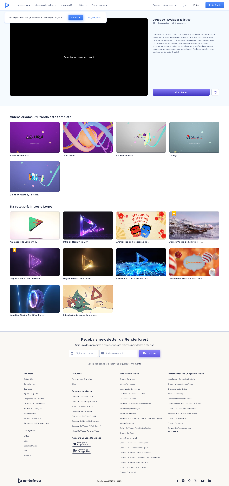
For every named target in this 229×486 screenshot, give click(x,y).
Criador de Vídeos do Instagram (134, 443)
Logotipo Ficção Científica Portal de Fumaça (33, 315)
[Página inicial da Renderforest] (7, 5)
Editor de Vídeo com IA (82, 406)
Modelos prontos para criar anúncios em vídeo (141, 418)
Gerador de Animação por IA (84, 401)
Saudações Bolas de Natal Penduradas (190, 278)
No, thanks (94, 17)
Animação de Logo (176, 394)
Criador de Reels (127, 433)
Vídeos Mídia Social (128, 413)
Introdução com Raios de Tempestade (136, 278)
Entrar (196, 5)
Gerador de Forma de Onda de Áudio (184, 403)
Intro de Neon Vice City (75, 242)
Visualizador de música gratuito (181, 379)
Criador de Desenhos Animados (182, 408)
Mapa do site (29, 413)
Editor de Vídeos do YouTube (133, 467)
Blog (74, 384)
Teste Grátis (215, 5)
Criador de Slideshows (177, 418)
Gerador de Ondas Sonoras (179, 399)
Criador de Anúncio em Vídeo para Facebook (140, 457)
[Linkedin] (209, 481)
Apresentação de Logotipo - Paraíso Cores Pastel (195, 242)
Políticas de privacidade (34, 403)
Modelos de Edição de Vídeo (132, 394)
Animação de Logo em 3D (24, 242)
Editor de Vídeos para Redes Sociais (135, 428)
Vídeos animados (127, 384)
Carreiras (28, 389)
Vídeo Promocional (128, 438)
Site (25, 451)
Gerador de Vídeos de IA (82, 396)
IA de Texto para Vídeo (82, 411)
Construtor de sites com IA (84, 416)
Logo (26, 441)
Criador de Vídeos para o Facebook (135, 452)
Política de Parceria (32, 418)
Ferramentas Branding (82, 379)
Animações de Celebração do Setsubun (137, 242)
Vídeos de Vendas (127, 423)
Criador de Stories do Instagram (134, 448)
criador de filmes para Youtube (134, 462)
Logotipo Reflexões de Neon (25, 278)
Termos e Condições (33, 408)
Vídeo (26, 436)
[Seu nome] (83, 353)
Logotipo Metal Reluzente (77, 278)
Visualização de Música (130, 389)
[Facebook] (177, 481)
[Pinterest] (189, 481)
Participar (149, 353)
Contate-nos (29, 384)
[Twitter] (196, 481)
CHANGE (75, 17)
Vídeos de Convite (128, 399)
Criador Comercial (128, 472)
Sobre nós (28, 379)
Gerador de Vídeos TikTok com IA (86, 426)
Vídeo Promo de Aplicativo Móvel (182, 413)
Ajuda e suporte (31, 394)
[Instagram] (183, 481)
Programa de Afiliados (34, 399)
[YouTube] (202, 481)
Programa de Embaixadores (36, 423)
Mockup (27, 455)
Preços (156, 5)
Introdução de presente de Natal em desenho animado (92, 315)
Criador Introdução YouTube (180, 384)
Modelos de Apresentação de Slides (135, 403)
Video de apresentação (130, 408)
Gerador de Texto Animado (179, 428)
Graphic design (30, 446)
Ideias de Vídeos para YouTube (85, 431)
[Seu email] (118, 353)
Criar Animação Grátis (177, 389)
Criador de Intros (127, 379)
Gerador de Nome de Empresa (85, 421)
